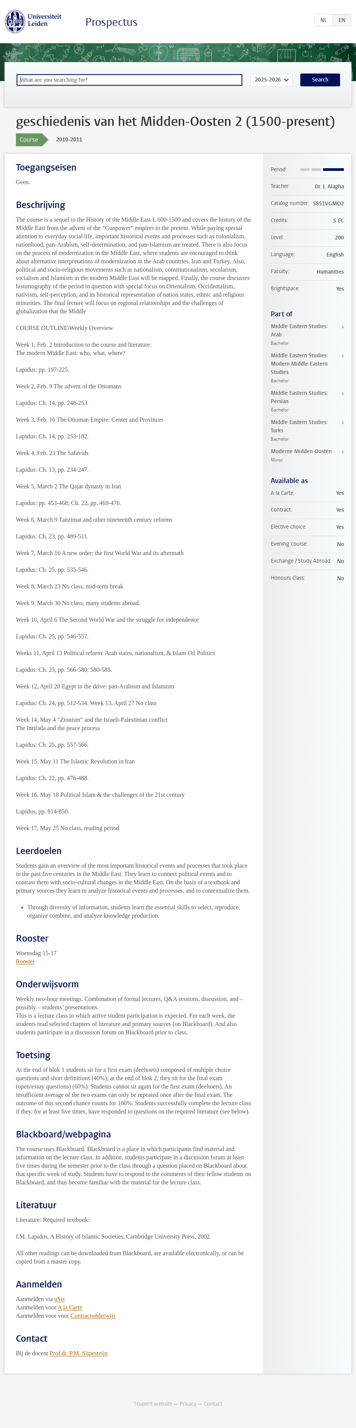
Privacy (188, 1404)
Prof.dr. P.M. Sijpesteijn (79, 1353)
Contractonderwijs (93, 1315)
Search (320, 79)
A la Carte (70, 1307)
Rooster (25, 961)
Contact (213, 1404)
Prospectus (111, 22)
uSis (59, 1299)
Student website (153, 1404)
